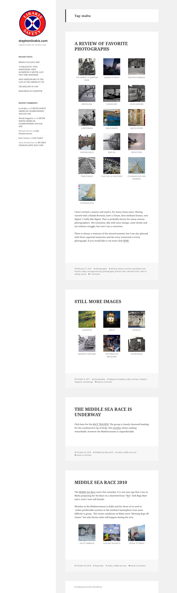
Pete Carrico (24, 138)
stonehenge (88, 382)
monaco (135, 379)
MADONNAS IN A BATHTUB (30, 91)
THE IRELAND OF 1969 (28, 86)
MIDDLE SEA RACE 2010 (101, 482)
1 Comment (95, 274)
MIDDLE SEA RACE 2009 (29, 62)
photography (101, 268)
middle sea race (129, 452)
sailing (77, 274)
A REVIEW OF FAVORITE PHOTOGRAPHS (101, 46)
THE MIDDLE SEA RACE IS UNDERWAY (103, 411)
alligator (112, 379)
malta (83, 271)
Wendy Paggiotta (26, 118)
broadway (121, 379)
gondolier (137, 268)
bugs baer (99, 565)
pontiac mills (120, 271)
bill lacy (114, 268)
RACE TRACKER (100, 424)
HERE (126, 240)
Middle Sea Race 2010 (104, 452)
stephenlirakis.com (33, 41)
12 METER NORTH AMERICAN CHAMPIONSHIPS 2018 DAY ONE (32, 111)
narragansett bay (94, 271)
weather (117, 427)
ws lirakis (23, 108)
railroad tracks (133, 271)
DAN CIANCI (37, 138)
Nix (128, 495)
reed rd (143, 271)
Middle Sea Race (87, 492)
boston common (125, 268)
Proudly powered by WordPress (88, 587)
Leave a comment (104, 382)
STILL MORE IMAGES (98, 301)
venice (83, 274)
